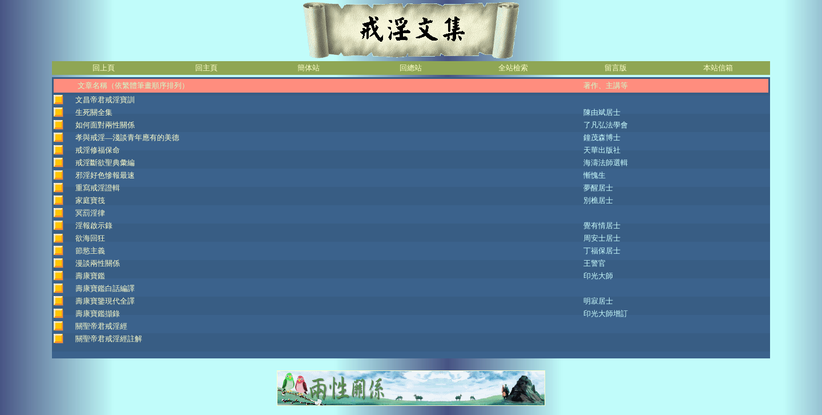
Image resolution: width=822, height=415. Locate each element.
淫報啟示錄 (93, 225)
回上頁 (103, 67)
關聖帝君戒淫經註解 (108, 338)
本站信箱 (718, 67)
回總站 (411, 67)
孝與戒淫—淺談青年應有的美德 (127, 137)
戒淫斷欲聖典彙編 (105, 162)
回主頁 (206, 67)
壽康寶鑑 (90, 276)
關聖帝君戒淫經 (101, 326)
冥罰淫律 (90, 213)
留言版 (616, 67)
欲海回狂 (90, 238)
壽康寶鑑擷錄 (97, 313)
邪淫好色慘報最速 (105, 175)
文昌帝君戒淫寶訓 (105, 99)
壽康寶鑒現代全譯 (105, 301)
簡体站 (308, 67)
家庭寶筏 (90, 200)
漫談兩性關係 (97, 263)
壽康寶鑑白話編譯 (105, 288)
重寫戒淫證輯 (97, 187)
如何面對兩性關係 (105, 125)
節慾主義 (90, 250)
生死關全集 (93, 112)
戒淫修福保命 (97, 150)
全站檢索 (513, 67)
